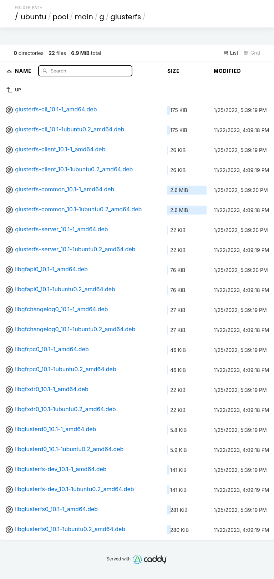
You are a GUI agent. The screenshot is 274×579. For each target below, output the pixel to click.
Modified (227, 71)
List (230, 53)
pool (60, 17)
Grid (251, 53)
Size (173, 71)
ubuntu (33, 17)
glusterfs (125, 17)
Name (24, 70)
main (84, 17)
